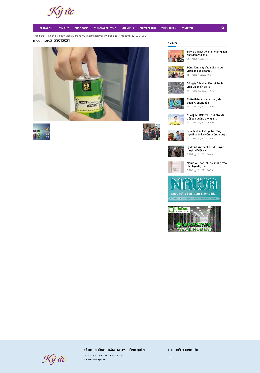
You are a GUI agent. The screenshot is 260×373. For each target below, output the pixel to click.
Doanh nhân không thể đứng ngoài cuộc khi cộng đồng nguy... (207, 133)
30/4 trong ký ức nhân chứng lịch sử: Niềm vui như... (207, 53)
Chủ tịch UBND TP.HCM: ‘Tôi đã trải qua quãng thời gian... (205, 117)
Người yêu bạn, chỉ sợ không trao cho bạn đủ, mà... (207, 164)
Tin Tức (64, 28)
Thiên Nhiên (168, 28)
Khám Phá (128, 28)
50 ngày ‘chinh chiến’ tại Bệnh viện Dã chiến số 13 (205, 85)
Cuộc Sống (81, 28)
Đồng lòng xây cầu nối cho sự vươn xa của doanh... (205, 69)
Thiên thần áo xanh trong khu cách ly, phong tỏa (204, 101)
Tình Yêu (187, 28)
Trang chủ (39, 35)
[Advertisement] (150, 12)
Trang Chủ (46, 28)
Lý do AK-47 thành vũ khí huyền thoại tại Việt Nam (205, 149)
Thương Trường (105, 28)
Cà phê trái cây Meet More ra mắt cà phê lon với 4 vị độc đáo (82, 35)
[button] (223, 28)
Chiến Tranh (148, 28)
